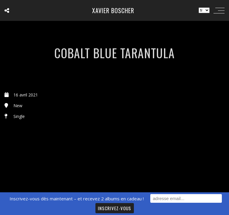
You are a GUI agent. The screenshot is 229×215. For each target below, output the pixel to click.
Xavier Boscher (113, 10)
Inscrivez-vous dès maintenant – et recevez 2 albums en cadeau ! (77, 199)
